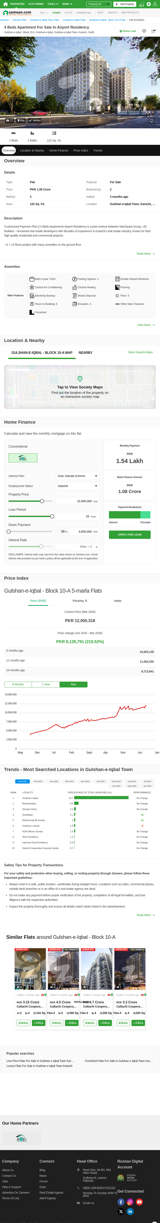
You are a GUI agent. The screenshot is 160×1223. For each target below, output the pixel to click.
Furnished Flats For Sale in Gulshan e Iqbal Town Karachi (119, 1061)
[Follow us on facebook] (122, 1205)
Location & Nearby (32, 150)
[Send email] (23, 1023)
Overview (9, 150)
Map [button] (21, 120)
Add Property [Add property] (48, 1198)
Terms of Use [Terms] (10, 1198)
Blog (42, 1170)
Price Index (81, 150)
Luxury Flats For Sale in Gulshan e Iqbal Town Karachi (39, 1066)
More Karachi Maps (140, 352)
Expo (43, 1187)
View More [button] (146, 325)
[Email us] (97, 1204)
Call (38, 1022)
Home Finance (58, 150)
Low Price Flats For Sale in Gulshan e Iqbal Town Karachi (40, 1061)
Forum (44, 1181)
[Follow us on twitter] (122, 1215)
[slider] (42, 501)
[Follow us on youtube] (140, 1205)
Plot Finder (36, 4)
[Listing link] (30, 988)
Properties (17, 4)
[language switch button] (141, 4)
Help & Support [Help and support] (11, 1187)
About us (8, 1170)
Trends (97, 150)
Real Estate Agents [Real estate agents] (51, 1192)
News (43, 1175)
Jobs (5, 1181)
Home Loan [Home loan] (128, 31)
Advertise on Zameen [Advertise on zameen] (15, 1192)
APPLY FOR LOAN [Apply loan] (129, 534)
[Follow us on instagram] (131, 1205)
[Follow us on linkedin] (131, 1215)
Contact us (9, 1175)
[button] (9, 120)
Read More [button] (146, 253)
